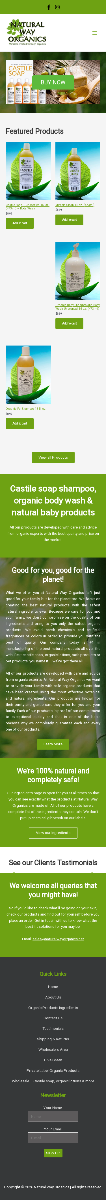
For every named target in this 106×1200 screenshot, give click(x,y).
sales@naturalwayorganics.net (58, 939)
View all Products (53, 457)
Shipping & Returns (53, 1039)
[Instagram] (57, 7)
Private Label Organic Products (53, 1070)
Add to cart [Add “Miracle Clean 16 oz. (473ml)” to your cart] (69, 220)
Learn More (53, 744)
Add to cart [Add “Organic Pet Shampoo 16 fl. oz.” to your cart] (19, 423)
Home (53, 986)
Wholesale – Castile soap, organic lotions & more (53, 1081)
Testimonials (53, 1028)
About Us (53, 997)
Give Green (53, 1060)
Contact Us (53, 1018)
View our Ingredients (53, 832)
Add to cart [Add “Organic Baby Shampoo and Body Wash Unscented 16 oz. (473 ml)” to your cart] (69, 323)
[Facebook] (48, 7)
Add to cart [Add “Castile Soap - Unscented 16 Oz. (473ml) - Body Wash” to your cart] (19, 223)
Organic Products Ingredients (53, 1007)
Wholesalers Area (53, 1049)
